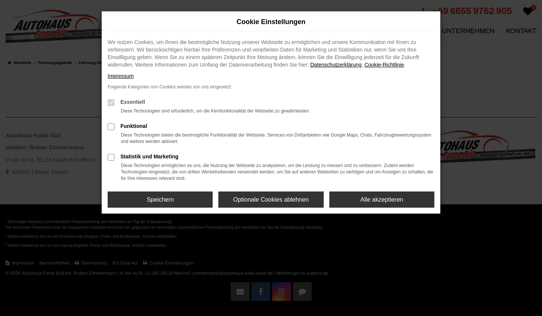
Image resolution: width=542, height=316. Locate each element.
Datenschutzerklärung (335, 65)
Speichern (160, 199)
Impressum (121, 76)
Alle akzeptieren (381, 199)
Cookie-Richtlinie (384, 65)
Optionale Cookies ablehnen (271, 199)
